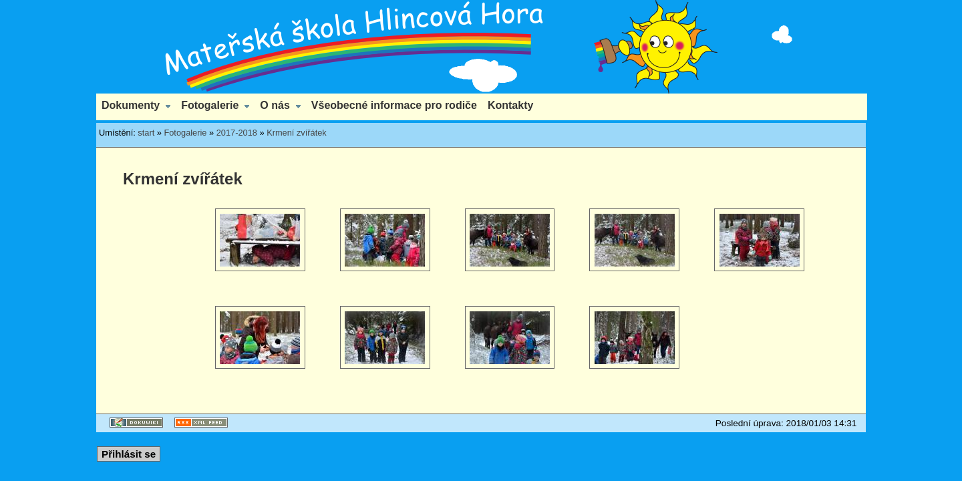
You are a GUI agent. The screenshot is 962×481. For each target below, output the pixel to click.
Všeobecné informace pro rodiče (394, 105)
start (146, 133)
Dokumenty (131, 105)
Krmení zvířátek (297, 133)
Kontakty (510, 105)
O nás (274, 105)
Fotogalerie (209, 105)
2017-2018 (236, 133)
